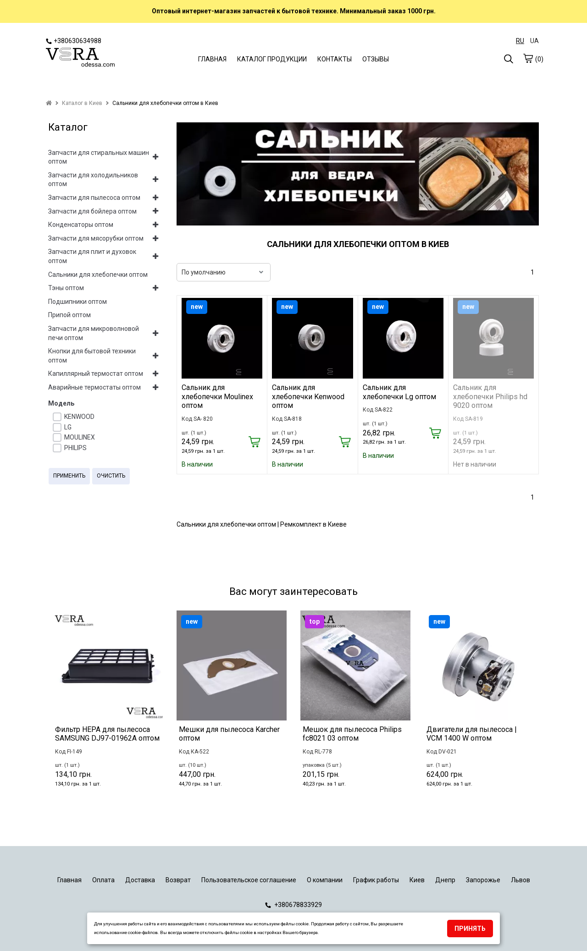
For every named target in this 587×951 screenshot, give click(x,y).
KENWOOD (79, 416)
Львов (520, 880)
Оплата (103, 880)
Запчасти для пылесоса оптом (94, 197)
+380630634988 (73, 40)
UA (534, 40)
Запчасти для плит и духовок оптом (92, 256)
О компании (325, 880)
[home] (49, 103)
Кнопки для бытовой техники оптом (92, 355)
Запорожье (483, 880)
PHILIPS (75, 447)
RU (520, 40)
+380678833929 (293, 904)
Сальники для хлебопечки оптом (98, 274)
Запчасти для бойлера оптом (92, 211)
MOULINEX (79, 437)
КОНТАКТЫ (334, 59)
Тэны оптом (66, 287)
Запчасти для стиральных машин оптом (98, 157)
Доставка (140, 880)
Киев (417, 880)
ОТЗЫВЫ (375, 59)
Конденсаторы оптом (80, 224)
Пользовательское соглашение (248, 880)
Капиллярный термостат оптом (95, 373)
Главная (69, 880)
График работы (376, 880)
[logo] (80, 58)
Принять (470, 928)
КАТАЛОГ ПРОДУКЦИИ (272, 59)
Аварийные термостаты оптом (94, 387)
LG (68, 427)
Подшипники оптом (77, 301)
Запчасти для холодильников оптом (93, 179)
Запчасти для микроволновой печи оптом (93, 333)
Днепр (445, 880)
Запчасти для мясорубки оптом (96, 238)
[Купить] (254, 442)
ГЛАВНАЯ (212, 59)
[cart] (527, 58)
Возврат (178, 880)
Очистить (111, 476)
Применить (69, 476)
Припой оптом (69, 315)
